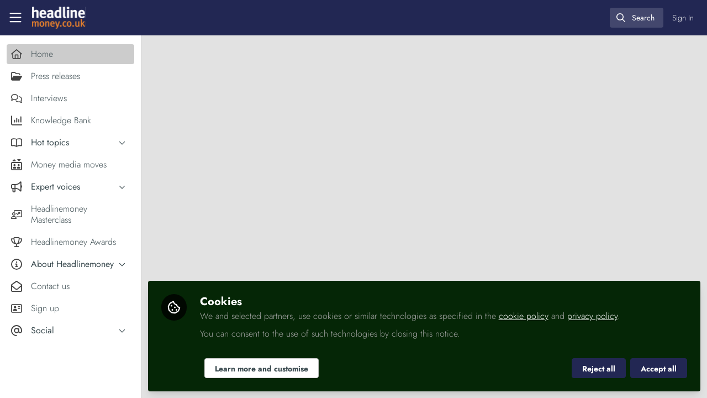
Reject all (598, 368)
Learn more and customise (261, 368)
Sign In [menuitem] (683, 17)
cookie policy (523, 316)
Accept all (659, 368)
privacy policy (592, 316)
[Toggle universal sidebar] (15, 17)
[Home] (58, 17)
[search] (636, 18)
